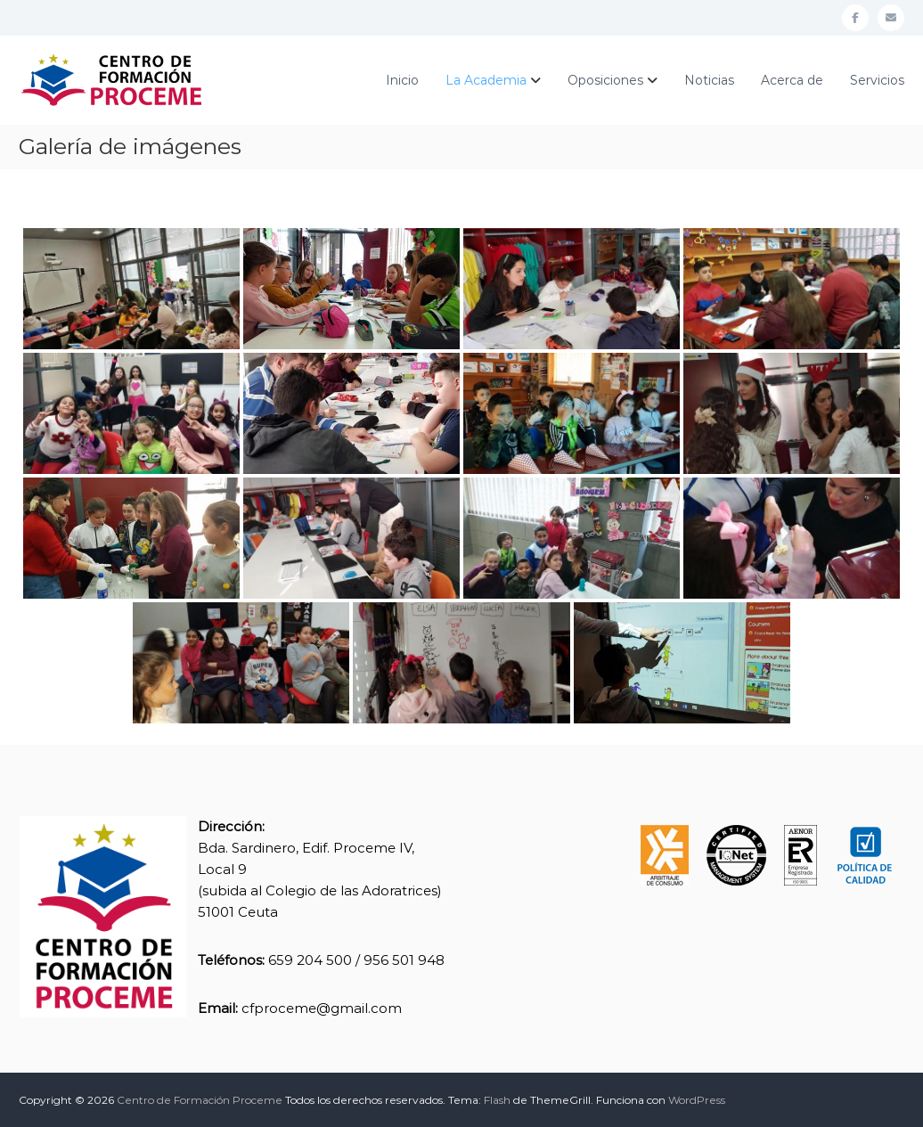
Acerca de (792, 80)
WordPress (696, 1100)
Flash (497, 1100)
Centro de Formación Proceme (199, 1100)
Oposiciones (605, 80)
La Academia (486, 80)
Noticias (709, 80)
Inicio (402, 80)
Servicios (877, 80)
